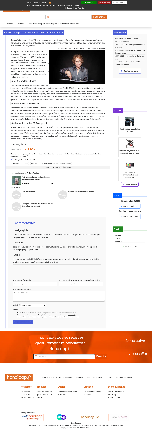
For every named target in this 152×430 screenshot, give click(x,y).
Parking (117, 238)
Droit (26, 163)
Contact (58, 377)
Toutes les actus (129, 71)
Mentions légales (94, 377)
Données (108, 377)
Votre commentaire (22, 289)
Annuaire (118, 241)
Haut (121, 425)
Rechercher (99, 17)
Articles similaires (65, 163)
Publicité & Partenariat (74, 377)
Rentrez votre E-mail (23, 356)
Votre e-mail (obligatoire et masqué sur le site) (80, 280)
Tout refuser (104, 2)
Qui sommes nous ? (123, 377)
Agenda (118, 235)
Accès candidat (128, 206)
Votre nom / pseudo (22, 280)
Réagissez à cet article (25, 159)
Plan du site (47, 377)
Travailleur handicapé (47, 163)
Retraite (34, 163)
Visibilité (16, 305)
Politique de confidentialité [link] (76, 8)
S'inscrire (101, 356)
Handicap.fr (87, 425)
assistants (71, 315)
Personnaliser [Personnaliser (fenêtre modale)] (119, 2)
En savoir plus (129, 246)
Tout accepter (88, 2)
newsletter (75, 343)
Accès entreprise (129, 216)
